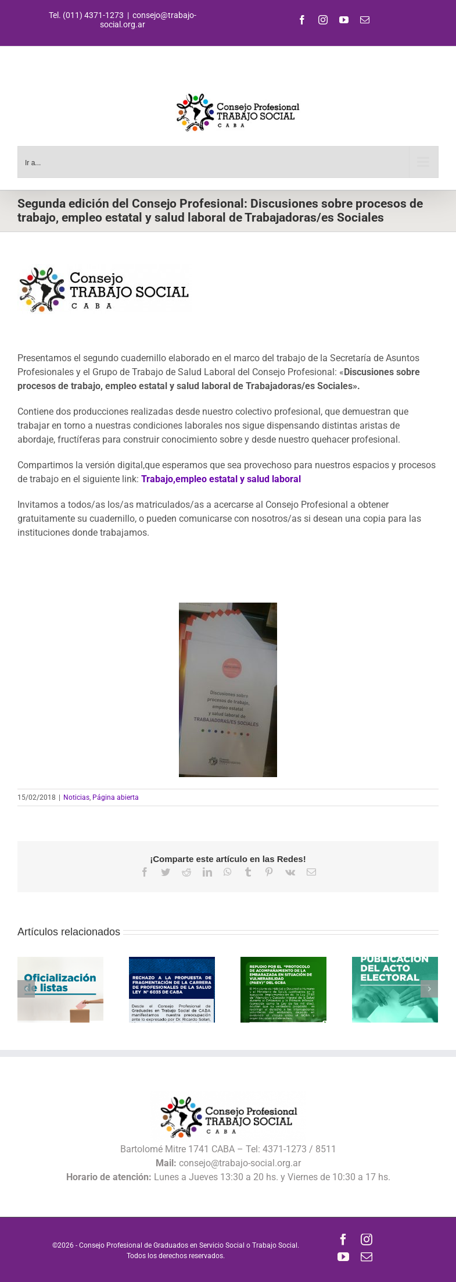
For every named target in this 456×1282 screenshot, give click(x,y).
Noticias (76, 797)
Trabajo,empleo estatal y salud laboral (221, 479)
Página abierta (115, 797)
